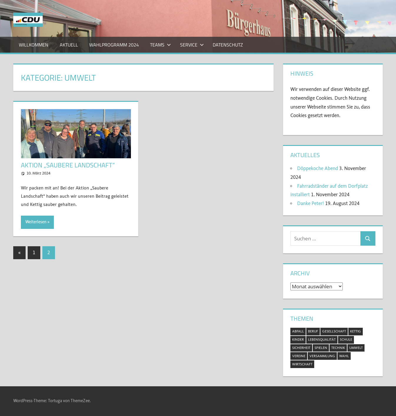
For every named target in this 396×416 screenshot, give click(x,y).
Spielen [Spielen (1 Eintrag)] (321, 348)
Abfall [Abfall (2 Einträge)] (298, 331)
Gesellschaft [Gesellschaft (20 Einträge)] (334, 331)
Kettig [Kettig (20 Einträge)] (355, 331)
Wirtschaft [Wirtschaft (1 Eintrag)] (302, 364)
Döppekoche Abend (317, 168)
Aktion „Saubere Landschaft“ (68, 165)
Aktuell (69, 44)
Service (192, 44)
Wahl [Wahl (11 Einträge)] (344, 356)
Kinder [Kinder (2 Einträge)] (298, 339)
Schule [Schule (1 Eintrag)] (346, 339)
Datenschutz (228, 44)
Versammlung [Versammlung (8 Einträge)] (322, 356)
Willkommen (33, 44)
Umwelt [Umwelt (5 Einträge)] (356, 348)
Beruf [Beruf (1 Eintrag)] (313, 331)
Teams (160, 44)
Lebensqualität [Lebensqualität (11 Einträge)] (322, 339)
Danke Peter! (310, 203)
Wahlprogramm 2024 (114, 44)
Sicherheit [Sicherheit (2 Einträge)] (301, 348)
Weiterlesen (35, 221)
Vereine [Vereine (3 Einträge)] (298, 356)
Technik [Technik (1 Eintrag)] (338, 348)
